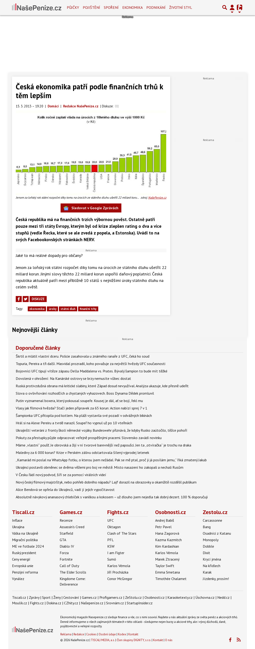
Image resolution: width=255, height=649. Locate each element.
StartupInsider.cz (140, 603)
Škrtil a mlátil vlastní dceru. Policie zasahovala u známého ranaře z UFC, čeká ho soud (82, 356)
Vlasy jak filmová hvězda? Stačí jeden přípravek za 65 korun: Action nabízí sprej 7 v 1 (81, 408)
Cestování (71, 597)
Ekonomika (132, 7)
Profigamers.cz (110, 597)
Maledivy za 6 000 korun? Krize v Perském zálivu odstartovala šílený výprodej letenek (82, 452)
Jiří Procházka (117, 572)
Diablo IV (67, 546)
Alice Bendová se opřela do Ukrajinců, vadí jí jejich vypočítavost (65, 489)
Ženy (57, 597)
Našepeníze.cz (92, 603)
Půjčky (73, 7)
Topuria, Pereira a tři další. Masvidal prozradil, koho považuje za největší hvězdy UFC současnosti (90, 363)
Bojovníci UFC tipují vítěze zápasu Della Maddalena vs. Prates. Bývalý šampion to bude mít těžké (91, 371)
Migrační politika (25, 539)
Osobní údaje (107, 634)
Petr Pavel (163, 526)
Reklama (65, 634)
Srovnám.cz (115, 603)
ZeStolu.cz (133, 597)
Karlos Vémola (118, 565)
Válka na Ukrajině (25, 533)
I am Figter (115, 552)
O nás (168, 640)
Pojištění (91, 7)
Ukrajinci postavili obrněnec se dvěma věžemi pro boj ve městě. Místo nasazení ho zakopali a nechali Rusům (99, 467)
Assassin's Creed (72, 526)
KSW (110, 546)
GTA (63, 539)
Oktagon (114, 526)
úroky (52, 309)
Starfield (66, 533)
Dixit (206, 552)
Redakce (79, 634)
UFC (110, 520)
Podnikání (156, 7)
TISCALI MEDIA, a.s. (103, 640)
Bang (207, 526)
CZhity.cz (71, 603)
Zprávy (34, 597)
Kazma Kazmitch (168, 539)
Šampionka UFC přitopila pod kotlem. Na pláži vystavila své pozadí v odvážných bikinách (84, 415)
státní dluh (68, 309)
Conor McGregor (119, 578)
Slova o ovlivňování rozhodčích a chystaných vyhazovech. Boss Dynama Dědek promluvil (85, 393)
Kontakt (133, 634)
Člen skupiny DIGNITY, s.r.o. (134, 640)
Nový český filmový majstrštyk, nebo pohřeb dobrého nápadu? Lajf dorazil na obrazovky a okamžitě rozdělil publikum (106, 482)
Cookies (91, 634)
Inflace (17, 520)
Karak (207, 572)
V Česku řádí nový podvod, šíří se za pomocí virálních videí (61, 474)
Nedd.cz (223, 597)
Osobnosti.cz (170, 512)
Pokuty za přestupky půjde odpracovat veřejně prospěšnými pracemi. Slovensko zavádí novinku (89, 437)
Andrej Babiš (164, 520)
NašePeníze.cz (157, 198)
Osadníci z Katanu (217, 533)
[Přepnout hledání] (224, 7)
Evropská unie (22, 565)
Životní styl (180, 7)
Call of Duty (69, 565)
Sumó (111, 559)
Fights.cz (118, 512)
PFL (110, 539)
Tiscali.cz (23, 512)
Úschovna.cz (205, 597)
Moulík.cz (19, 603)
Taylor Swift (164, 565)
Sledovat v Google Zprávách (91, 208)
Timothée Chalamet (171, 578)
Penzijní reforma (25, 572)
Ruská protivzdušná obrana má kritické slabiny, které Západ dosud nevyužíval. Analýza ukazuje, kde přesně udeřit (102, 386)
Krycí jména (212, 559)
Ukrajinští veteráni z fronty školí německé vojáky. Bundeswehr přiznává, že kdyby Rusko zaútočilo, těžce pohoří (101, 430)
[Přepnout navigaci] (232, 7)
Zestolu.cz (215, 512)
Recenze (66, 520)
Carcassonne (212, 520)
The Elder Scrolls (73, 572)
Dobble (208, 546)
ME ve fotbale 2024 (28, 546)
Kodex (122, 634)
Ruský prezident (24, 552)
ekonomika (36, 309)
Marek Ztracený (167, 559)
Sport (46, 597)
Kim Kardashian (167, 546)
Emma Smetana (167, 572)
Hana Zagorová (167, 533)
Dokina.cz (53, 603)
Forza (64, 552)
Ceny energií (21, 559)
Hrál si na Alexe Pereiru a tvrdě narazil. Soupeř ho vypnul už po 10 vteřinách (74, 423)
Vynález (18, 578)
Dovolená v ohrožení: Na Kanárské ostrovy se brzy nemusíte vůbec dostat (73, 378)
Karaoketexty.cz (180, 597)
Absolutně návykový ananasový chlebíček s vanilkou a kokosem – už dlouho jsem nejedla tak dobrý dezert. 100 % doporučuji (112, 497)
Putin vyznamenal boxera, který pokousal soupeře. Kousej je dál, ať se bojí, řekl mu (79, 400)
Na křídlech (211, 565)
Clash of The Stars (121, 533)
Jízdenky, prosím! (216, 578)
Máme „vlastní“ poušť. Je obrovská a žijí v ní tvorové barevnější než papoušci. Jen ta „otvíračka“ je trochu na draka (103, 445)
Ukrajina (18, 526)
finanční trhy (88, 309)
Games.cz (71, 512)
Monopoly (210, 539)
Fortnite (66, 559)
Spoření (111, 7)
